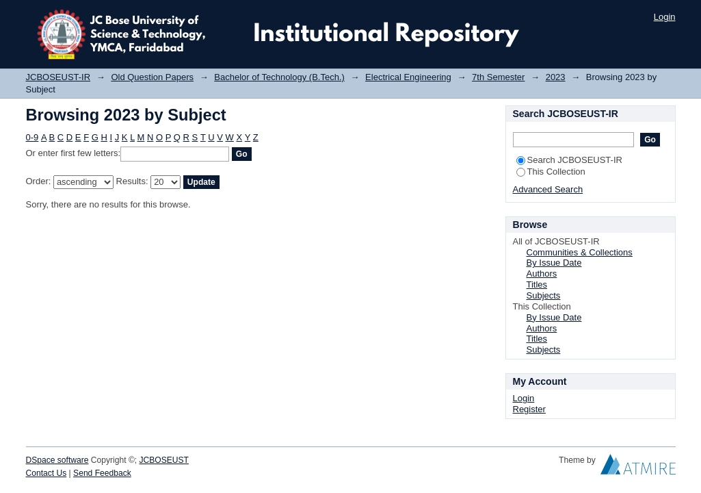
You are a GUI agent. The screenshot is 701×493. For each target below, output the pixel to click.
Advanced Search (548, 189)
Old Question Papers (152, 77)
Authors (542, 273)
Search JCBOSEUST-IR (569, 160)
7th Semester (498, 77)
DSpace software (57, 460)
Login (665, 17)
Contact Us (46, 473)
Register (529, 409)
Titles (537, 284)
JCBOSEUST (164, 460)
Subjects (544, 295)
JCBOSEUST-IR (58, 77)
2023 (556, 77)
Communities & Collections (580, 252)
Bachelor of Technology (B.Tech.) (279, 77)
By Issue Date (554, 262)
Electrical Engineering (408, 77)
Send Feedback (102, 473)
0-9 (32, 137)
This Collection (550, 171)
